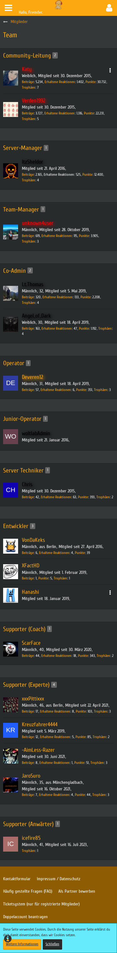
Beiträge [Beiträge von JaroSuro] (28, 795)
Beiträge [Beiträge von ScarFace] (28, 655)
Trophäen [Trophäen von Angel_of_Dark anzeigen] (105, 328)
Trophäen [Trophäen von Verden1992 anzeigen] (28, 119)
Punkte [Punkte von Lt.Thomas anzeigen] (85, 297)
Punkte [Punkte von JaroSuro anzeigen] (80, 795)
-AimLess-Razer (38, 750)
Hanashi (30, 592)
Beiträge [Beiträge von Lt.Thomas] (28, 297)
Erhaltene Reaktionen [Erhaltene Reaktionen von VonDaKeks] (54, 553)
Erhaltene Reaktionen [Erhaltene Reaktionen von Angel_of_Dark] (56, 328)
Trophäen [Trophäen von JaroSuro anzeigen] (99, 795)
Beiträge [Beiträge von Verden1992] (28, 113)
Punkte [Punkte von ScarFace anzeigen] (83, 655)
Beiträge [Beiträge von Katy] (28, 82)
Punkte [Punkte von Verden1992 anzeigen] (89, 113)
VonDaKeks (33, 540)
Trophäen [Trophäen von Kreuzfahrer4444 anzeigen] (99, 737)
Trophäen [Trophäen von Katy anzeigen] (28, 87)
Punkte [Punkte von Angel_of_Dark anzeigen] (84, 328)
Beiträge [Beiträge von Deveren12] (28, 390)
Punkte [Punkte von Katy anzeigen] (90, 82)
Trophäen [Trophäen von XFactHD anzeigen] (60, 578)
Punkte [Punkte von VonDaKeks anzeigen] (80, 553)
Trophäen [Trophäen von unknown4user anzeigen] (28, 241)
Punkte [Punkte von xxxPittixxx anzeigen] (81, 711)
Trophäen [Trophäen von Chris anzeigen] (103, 497)
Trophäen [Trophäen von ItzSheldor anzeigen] (28, 180)
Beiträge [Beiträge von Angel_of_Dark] (28, 328)
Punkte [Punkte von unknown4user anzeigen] (84, 236)
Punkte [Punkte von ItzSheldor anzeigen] (87, 174)
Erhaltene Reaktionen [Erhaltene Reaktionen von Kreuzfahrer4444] (55, 737)
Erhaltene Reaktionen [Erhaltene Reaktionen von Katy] (60, 82)
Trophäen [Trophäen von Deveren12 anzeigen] (100, 390)
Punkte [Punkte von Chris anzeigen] (83, 497)
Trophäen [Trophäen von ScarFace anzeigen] (103, 655)
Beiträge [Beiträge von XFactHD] (28, 578)
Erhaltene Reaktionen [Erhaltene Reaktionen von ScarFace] (56, 655)
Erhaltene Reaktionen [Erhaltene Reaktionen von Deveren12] (56, 390)
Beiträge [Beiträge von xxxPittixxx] (28, 711)
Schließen (52, 944)
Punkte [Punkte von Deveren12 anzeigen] (81, 390)
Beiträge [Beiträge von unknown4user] (28, 236)
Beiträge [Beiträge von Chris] (28, 497)
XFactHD (30, 565)
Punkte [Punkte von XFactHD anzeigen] (43, 578)
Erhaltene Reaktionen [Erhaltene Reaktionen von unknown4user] (56, 236)
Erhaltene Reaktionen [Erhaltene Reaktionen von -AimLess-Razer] (54, 762)
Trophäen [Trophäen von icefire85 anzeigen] (28, 850)
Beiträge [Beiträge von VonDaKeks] (28, 553)
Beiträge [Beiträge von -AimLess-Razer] (28, 762)
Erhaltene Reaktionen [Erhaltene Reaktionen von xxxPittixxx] (55, 711)
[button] (8, 8)
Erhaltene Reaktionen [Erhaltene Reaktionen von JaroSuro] (54, 795)
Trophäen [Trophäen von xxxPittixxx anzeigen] (100, 711)
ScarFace (31, 643)
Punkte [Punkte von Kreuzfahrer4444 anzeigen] (80, 737)
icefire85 (31, 838)
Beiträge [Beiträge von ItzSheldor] (28, 174)
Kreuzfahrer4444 (39, 724)
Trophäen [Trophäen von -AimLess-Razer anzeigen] (97, 762)
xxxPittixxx (33, 698)
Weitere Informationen (22, 944)
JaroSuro (31, 776)
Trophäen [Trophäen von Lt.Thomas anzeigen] (28, 302)
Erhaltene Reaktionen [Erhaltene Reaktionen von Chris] (56, 497)
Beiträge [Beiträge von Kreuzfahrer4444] (28, 737)
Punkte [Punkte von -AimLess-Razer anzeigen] (79, 762)
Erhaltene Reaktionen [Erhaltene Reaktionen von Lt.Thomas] (57, 297)
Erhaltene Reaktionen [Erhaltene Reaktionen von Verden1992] (59, 113)
